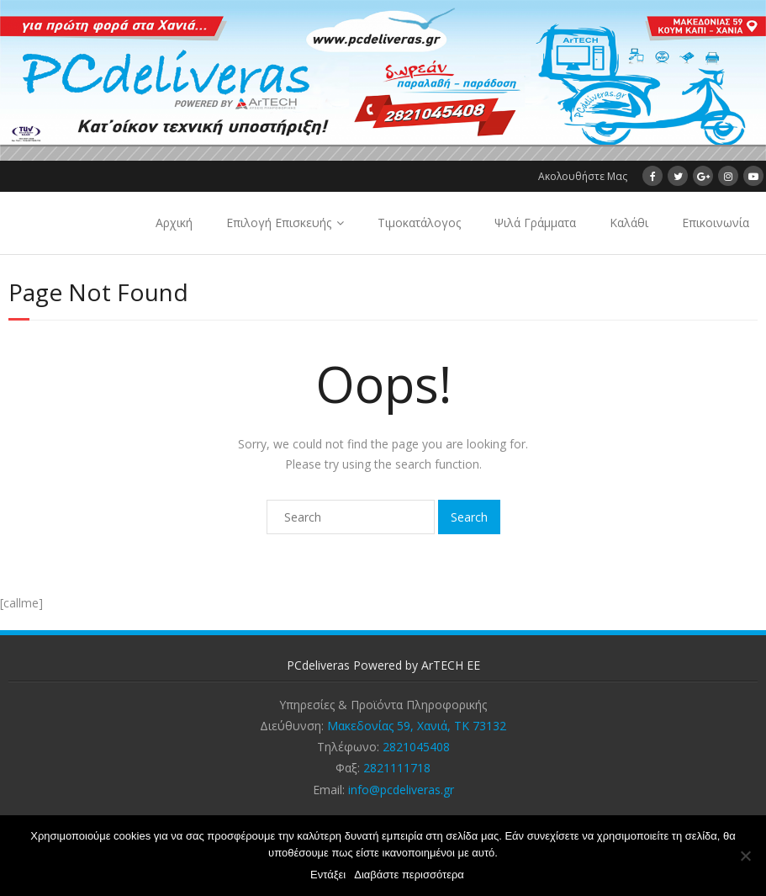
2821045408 (416, 747)
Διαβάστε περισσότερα (409, 874)
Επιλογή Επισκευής (278, 223)
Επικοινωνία (715, 223)
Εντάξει (328, 874)
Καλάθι (629, 223)
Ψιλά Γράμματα (535, 223)
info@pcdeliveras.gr (401, 790)
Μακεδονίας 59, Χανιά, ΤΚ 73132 (416, 726)
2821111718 (397, 768)
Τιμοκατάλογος (419, 223)
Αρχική (174, 223)
